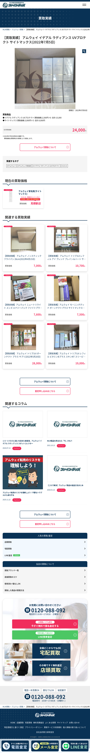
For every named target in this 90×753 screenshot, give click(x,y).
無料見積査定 (38, 722)
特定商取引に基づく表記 (14, 727)
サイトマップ (62, 722)
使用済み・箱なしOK (13, 583)
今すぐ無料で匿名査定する (45, 624)
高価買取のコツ (11, 577)
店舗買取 (20, 722)
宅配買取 (8, 548)
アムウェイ (8, 190)
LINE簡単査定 (45, 635)
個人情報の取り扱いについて (74, 727)
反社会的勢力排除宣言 (45, 732)
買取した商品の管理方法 (14, 590)
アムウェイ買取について (45, 147)
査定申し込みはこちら (45, 391)
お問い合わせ (74, 722)
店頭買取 (8, 542)
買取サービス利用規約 (53, 727)
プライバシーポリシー (34, 727)
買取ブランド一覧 (12, 570)
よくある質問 (50, 722)
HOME (12, 722)
